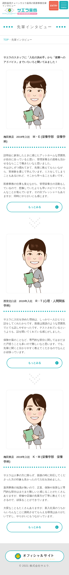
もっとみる (34, 207)
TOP (6, 39)
